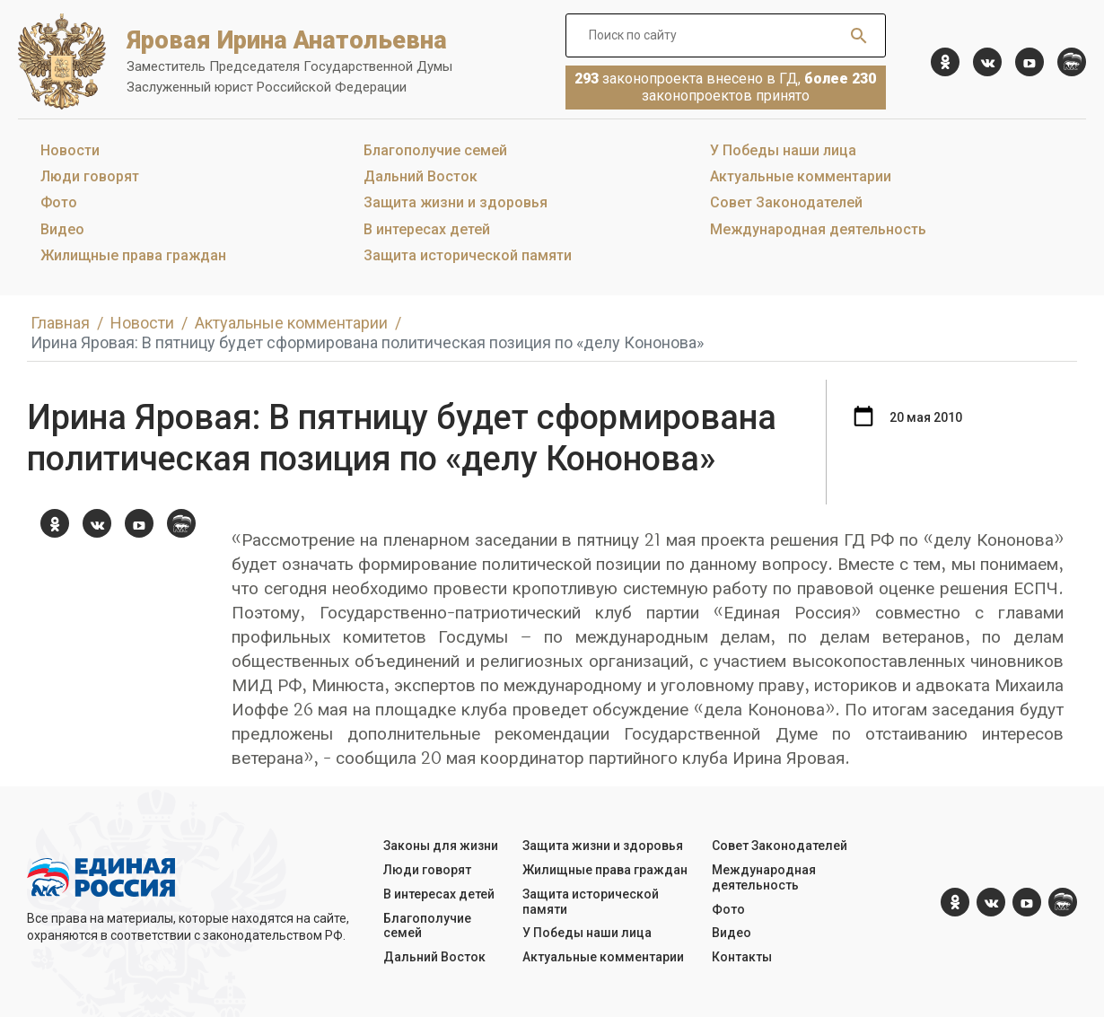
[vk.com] (987, 62)
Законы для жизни (440, 845)
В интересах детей (427, 229)
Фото (58, 202)
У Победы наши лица (783, 150)
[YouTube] (1029, 62)
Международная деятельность (818, 229)
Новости (70, 150)
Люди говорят (89, 176)
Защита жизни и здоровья (456, 202)
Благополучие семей (435, 150)
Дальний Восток (421, 176)
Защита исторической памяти (468, 255)
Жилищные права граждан (133, 255)
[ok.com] (945, 62)
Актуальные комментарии (800, 176)
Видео (62, 229)
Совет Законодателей (786, 202)
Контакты (742, 957)
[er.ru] (1071, 62)
